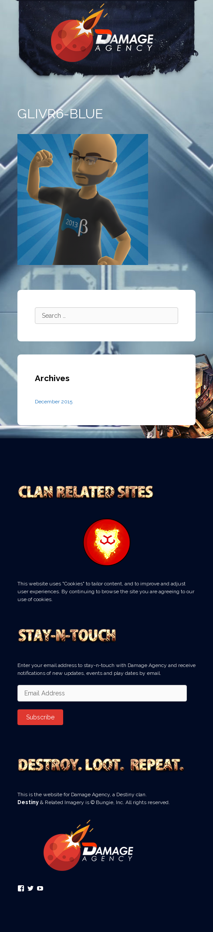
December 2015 (53, 402)
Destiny (28, 802)
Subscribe (40, 717)
